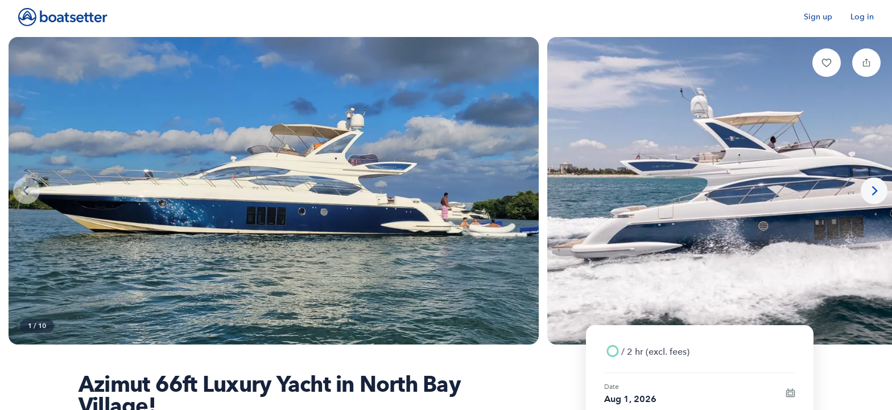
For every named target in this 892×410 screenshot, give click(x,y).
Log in (862, 17)
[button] (826, 62)
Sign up (818, 17)
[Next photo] (874, 191)
